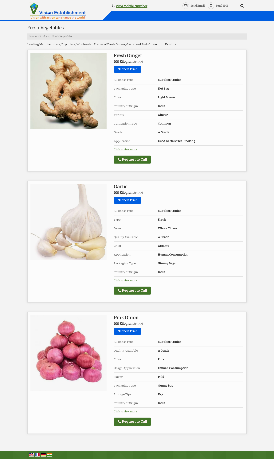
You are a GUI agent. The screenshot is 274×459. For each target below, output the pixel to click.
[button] (131, 6)
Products (44, 36)
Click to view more (125, 149)
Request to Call (132, 159)
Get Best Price (127, 69)
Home (33, 36)
